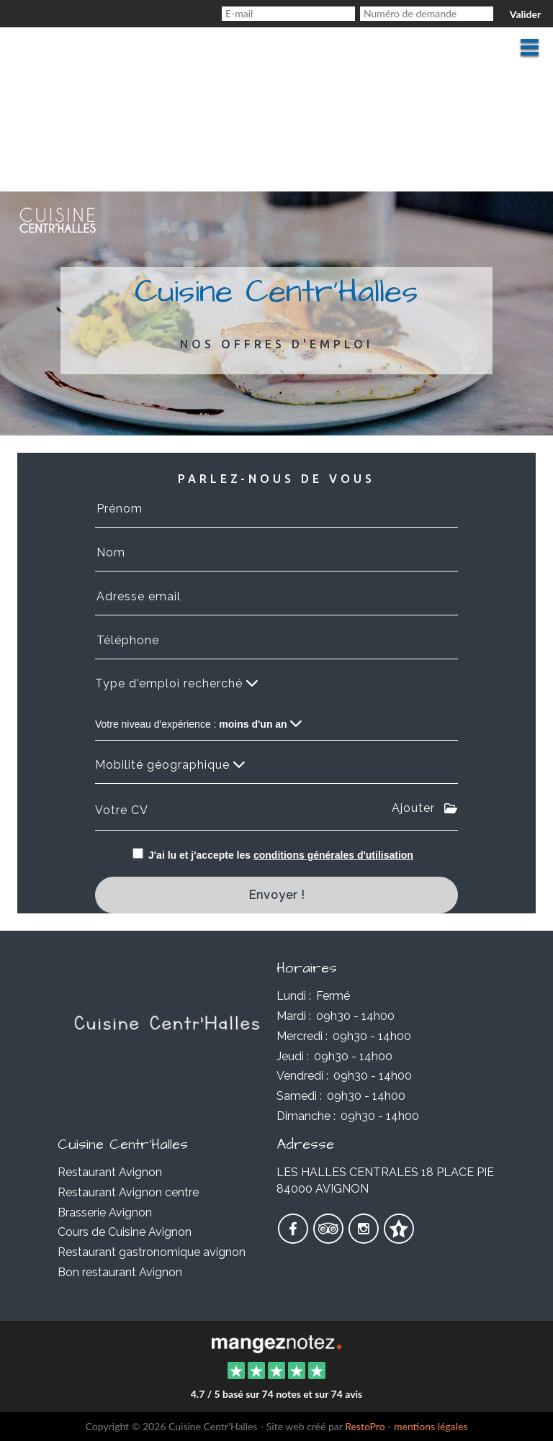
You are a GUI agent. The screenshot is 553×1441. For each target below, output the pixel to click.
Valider (525, 14)
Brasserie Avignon (105, 1212)
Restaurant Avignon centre (128, 1192)
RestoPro (365, 1426)
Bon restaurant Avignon (120, 1272)
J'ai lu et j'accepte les (280, 855)
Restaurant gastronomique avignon (152, 1252)
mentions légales (430, 1426)
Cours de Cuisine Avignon (125, 1232)
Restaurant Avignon (110, 1172)
